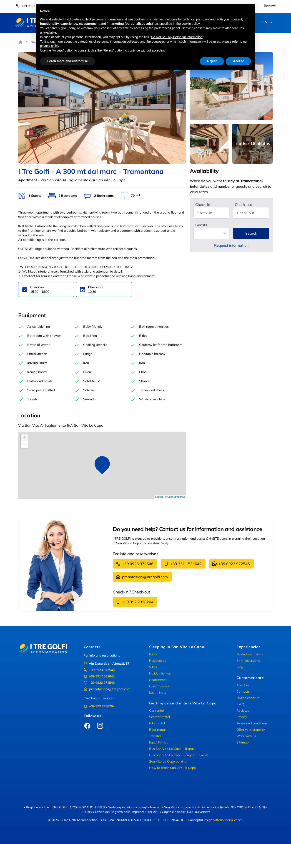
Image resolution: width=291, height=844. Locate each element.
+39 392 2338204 (134, 602)
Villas (153, 667)
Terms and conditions (251, 723)
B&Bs (153, 654)
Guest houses (159, 686)
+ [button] (24, 437)
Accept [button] (238, 61)
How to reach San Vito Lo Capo (172, 768)
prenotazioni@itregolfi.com (142, 577)
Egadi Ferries (158, 742)
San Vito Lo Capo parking (167, 761)
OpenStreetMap (176, 496)
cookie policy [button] (191, 23)
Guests (201, 225)
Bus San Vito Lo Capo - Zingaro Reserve (178, 755)
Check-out (243, 204)
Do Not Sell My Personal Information (176, 37)
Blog (239, 667)
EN (268, 22)
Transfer (155, 736)
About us (243, 685)
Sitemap (242, 742)
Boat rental (157, 730)
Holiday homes (160, 673)
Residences (157, 661)
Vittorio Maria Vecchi (228, 820)
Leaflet (159, 496)
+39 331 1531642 (183, 563)
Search (251, 233)
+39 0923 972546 (31, 6)
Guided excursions (249, 654)
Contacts (243, 691)
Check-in (202, 204)
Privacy (241, 717)
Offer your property (250, 730)
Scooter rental (159, 717)
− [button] (24, 444)
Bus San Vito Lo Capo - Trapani (172, 749)
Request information (231, 245)
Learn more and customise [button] (67, 61)
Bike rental (157, 723)
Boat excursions (248, 661)
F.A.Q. (240, 704)
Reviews (270, 6)
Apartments (157, 680)
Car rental (156, 711)
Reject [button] (212, 61)
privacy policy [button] (49, 46)
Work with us (246, 736)
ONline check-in (247, 698)
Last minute (157, 692)
